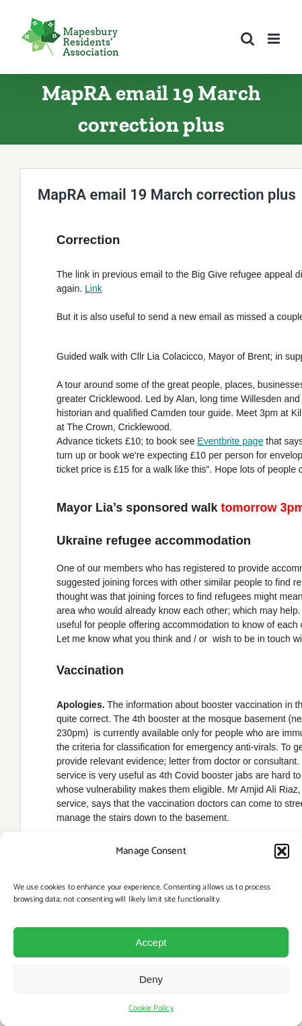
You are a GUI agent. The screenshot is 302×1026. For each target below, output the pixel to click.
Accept (151, 942)
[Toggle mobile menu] (275, 39)
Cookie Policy (150, 1008)
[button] (282, 851)
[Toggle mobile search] (247, 39)
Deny (151, 979)
